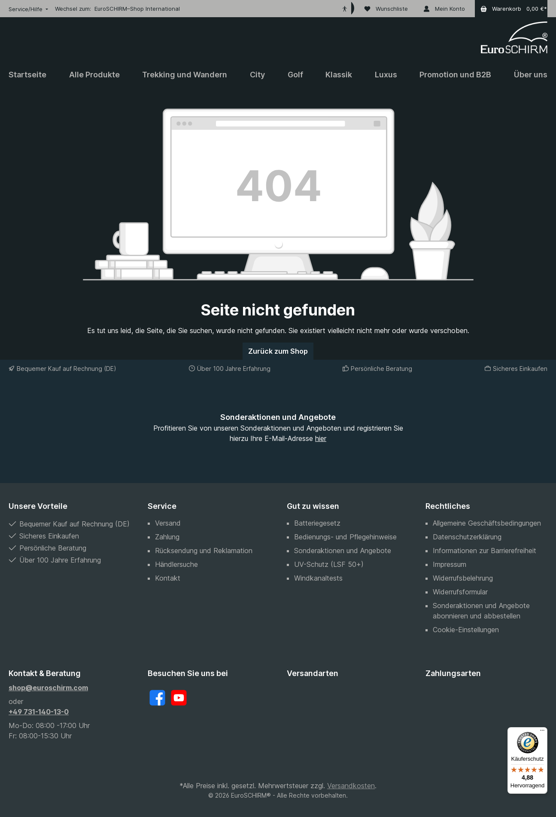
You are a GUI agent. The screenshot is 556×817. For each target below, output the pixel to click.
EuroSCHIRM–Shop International (137, 8)
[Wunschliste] (386, 8)
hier (320, 438)
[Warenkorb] (511, 8)
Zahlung (167, 536)
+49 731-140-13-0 (39, 711)
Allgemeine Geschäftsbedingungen (487, 523)
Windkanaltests (318, 578)
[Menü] (542, 732)
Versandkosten (351, 785)
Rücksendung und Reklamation (203, 550)
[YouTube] (178, 697)
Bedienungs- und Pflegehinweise (345, 536)
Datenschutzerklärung (467, 536)
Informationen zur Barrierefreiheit (484, 550)
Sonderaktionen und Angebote (342, 550)
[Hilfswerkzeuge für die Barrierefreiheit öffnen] (344, 8)
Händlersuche (176, 564)
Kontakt (167, 578)
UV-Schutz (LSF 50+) (329, 564)
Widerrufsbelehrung (463, 578)
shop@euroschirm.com (48, 687)
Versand (168, 523)
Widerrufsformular (460, 592)
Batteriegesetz (317, 523)
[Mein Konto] (444, 8)
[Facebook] (157, 697)
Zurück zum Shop (278, 351)
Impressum (449, 564)
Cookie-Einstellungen (466, 629)
